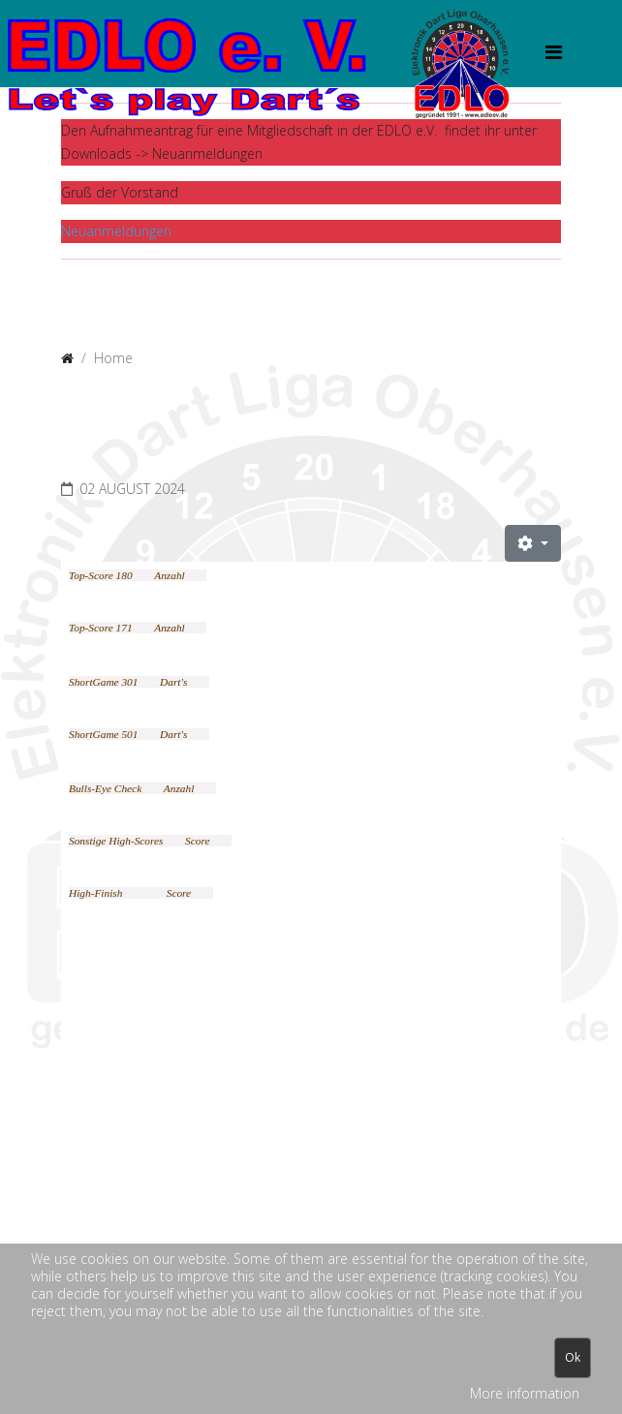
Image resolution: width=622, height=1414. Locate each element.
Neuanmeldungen (116, 231)
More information (524, 1393)
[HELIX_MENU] (553, 52)
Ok (572, 1357)
